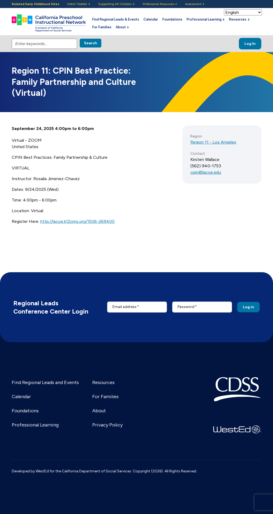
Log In (250, 43)
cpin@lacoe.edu (205, 172)
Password (186, 307)
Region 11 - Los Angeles (213, 142)
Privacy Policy (107, 425)
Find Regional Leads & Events (115, 19)
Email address (124, 307)
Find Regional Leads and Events (45, 382)
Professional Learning (35, 425)
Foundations (172, 19)
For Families (101, 27)
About (99, 411)
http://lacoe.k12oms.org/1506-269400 (77, 221)
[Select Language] (243, 12)
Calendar (150, 19)
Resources (103, 382)
